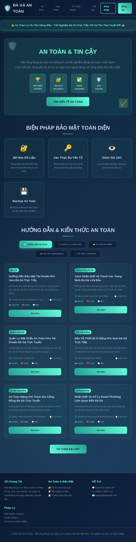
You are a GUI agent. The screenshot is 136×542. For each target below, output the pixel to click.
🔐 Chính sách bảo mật (59, 487)
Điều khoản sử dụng (14, 514)
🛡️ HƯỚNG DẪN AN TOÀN (35, 244)
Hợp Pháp (57, 8)
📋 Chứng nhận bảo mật (60, 495)
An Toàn (41, 8)
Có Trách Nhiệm (75, 8)
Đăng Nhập (106, 8)
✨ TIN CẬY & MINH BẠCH (51, 254)
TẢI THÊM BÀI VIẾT (68, 449)
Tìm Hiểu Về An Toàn (68, 101)
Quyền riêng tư (11, 518)
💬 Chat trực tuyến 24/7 (103, 487)
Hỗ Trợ (93, 8)
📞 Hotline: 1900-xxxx (102, 491)
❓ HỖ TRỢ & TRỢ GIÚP (85, 254)
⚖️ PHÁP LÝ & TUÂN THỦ (70, 244)
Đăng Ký (124, 8)
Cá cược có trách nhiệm (15, 521)
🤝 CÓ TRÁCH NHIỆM (102, 244)
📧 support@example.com (104, 495)
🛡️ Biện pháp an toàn (58, 491)
